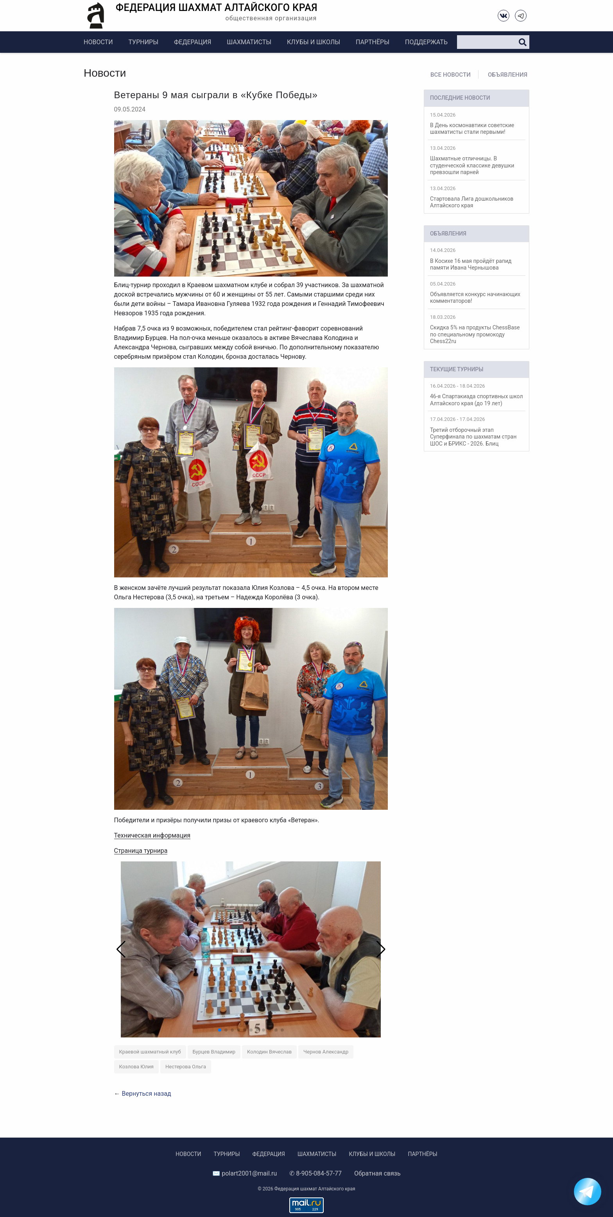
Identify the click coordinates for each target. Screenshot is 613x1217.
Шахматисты (249, 42)
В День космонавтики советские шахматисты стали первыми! (476, 123)
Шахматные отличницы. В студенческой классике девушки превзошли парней (476, 160)
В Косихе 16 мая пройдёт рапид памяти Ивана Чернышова (476, 259)
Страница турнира (141, 850)
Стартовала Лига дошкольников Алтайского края (476, 197)
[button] (377, 949)
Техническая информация (152, 835)
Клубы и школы (313, 42)
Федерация (192, 42)
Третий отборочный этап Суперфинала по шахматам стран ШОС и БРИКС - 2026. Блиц (476, 431)
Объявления (507, 74)
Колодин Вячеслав (269, 1052)
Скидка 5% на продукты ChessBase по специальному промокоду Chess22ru (476, 329)
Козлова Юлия (136, 1067)
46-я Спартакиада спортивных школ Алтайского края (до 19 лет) (476, 394)
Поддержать (426, 42)
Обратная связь (377, 1173)
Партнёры (372, 42)
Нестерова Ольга (185, 1067)
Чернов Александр (325, 1052)
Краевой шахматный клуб (150, 1052)
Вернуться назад (146, 1093)
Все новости (450, 74)
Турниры (143, 42)
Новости (98, 42)
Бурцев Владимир (214, 1052)
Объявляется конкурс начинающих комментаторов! (476, 292)
